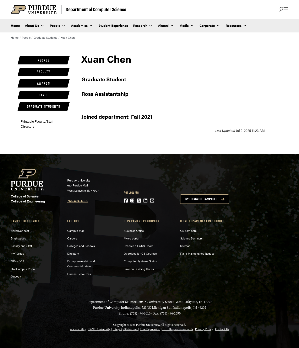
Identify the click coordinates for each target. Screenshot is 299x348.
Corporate (207, 25)
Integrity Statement (125, 329)
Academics (79, 25)
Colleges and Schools (81, 246)
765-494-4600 (77, 200)
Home (15, 25)
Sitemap (185, 246)
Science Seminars (191, 238)
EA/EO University (99, 329)
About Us (32, 25)
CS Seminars (188, 230)
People (55, 25)
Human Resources (79, 274)
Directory (73, 253)
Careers (72, 238)
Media (184, 25)
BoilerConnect (20, 230)
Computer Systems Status (140, 261)
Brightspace (18, 238)
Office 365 (17, 261)
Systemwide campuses (201, 199)
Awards (43, 83)
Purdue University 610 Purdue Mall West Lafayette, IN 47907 (83, 185)
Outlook (16, 276)
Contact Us (222, 329)
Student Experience (113, 25)
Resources (233, 25)
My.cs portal (131, 238)
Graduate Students (45, 37)
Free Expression (150, 329)
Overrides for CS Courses (140, 253)
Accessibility (78, 329)
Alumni (163, 25)
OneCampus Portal (23, 269)
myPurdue (17, 253)
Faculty (43, 72)
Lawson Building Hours (139, 269)
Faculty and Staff (21, 246)
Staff (43, 95)
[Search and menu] (283, 10)
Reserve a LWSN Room (138, 246)
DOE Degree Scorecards (177, 329)
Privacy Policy (204, 329)
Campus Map (76, 230)
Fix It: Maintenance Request (197, 253)
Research (140, 25)
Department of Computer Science (96, 9)
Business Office (134, 230)
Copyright (119, 325)
